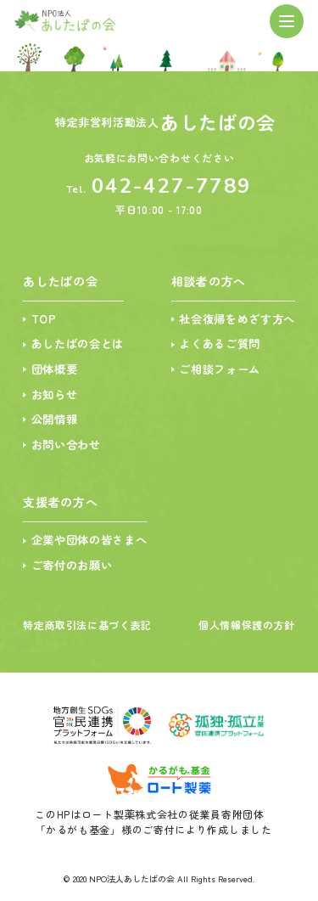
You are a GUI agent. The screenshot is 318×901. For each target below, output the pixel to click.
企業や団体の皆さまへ (93, 548)
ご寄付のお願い (75, 574)
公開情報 (56, 425)
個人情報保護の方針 (246, 634)
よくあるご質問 (214, 346)
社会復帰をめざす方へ (232, 320)
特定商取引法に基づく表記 (87, 634)
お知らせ (56, 399)
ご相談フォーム (214, 372)
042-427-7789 (172, 186)
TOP (45, 320)
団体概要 (56, 372)
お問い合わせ (68, 451)
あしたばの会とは (81, 346)
